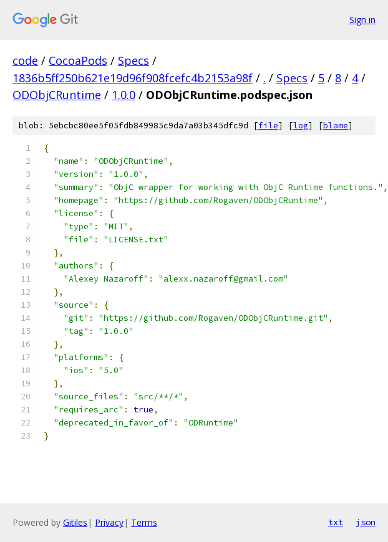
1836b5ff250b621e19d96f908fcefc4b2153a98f (132, 77)
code (25, 60)
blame (335, 125)
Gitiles (75, 522)
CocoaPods (78, 60)
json (366, 522)
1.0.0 (123, 94)
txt (335, 522)
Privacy (109, 522)
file (268, 125)
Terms (144, 522)
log (300, 125)
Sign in (362, 20)
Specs (133, 60)
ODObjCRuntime (56, 94)
